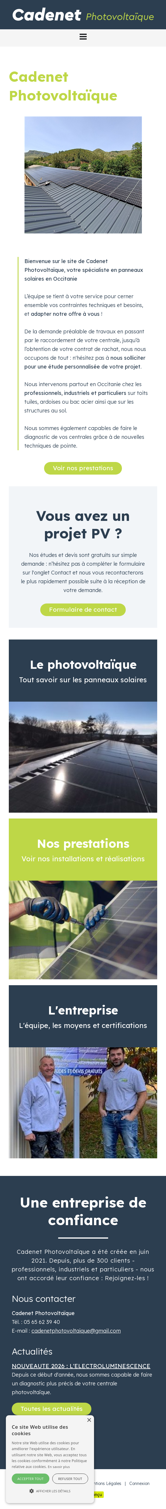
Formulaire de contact (83, 609)
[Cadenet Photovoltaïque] (83, 14)
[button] (83, 37)
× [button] (89, 1420)
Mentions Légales (104, 1483)
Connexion (139, 1483)
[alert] (50, 1459)
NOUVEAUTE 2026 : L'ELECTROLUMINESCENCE (81, 1366)
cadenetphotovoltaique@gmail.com (76, 1330)
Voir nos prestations (83, 468)
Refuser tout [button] (70, 1478)
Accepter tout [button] (30, 1478)
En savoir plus (59, 1466)
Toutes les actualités (52, 1408)
